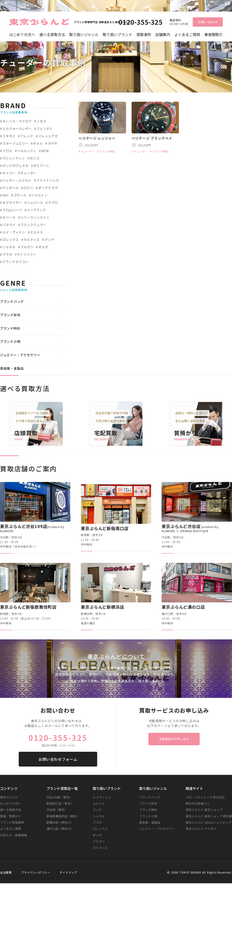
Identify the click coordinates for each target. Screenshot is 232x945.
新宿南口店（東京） (59, 803)
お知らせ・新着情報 (13, 835)
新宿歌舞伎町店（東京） (62, 816)
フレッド (26, 136)
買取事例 (143, 34)
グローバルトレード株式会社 (205, 797)
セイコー (9, 173)
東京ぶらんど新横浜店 (102, 607)
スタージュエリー (15, 143)
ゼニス (34, 158)
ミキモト (9, 136)
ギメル (38, 143)
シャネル (9, 247)
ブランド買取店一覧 (62, 788)
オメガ (43, 247)
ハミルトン (39, 195)
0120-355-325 (141, 22)
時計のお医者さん (198, 803)
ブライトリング (47, 180)
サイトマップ (68, 872)
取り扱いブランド (117, 34)
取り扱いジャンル (84, 34)
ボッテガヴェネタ (15, 165)
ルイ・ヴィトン (14, 232)
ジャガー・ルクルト (17, 180)
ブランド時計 (107, 151)
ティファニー (26, 254)
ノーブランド (36, 210)
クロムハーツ (12, 210)
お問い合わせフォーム (58, 759)
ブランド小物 (10, 341)
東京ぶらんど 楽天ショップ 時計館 (209, 816)
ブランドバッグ (12, 301)
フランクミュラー (33, 224)
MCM (44, 150)
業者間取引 (213, 34)
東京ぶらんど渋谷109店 (32, 528)
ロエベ (28, 187)
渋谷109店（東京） (59, 797)
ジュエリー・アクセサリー (20, 355)
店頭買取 (26, 433)
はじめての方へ (22, 34)
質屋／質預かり (10, 816)
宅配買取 (106, 433)
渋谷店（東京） (56, 810)
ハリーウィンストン (34, 217)
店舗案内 (162, 34)
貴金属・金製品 (12, 368)
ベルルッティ (26, 150)
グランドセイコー (15, 261)
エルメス (36, 232)
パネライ (9, 224)
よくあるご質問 (187, 34)
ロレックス (11, 239)
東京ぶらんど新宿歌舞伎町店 (28, 607)
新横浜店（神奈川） (59, 822)
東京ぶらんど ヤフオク (201, 829)
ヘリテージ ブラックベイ (152, 138)
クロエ (7, 150)
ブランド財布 (10, 315)
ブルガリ (26, 247)
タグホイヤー (12, 202)
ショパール (35, 202)
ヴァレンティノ (14, 158)
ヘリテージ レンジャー (96, 138)
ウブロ (53, 202)
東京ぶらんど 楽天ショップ (204, 810)
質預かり (185, 433)
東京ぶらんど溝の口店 (183, 607)
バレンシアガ (48, 136)
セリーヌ (9, 217)
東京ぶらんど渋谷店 (190, 528)
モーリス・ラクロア (17, 121)
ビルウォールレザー (17, 128)
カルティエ (31, 239)
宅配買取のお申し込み (174, 739)
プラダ (7, 254)
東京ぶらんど (9, 797)
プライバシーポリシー (35, 872)
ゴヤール (19, 195)
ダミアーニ (41, 165)
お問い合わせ (208, 22)
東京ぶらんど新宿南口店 (105, 528)
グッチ (49, 239)
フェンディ (44, 128)
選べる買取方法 (52, 34)
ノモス (41, 121)
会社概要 (6, 872)
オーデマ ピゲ (48, 187)
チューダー (87, 151)
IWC (6, 195)
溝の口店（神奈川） (59, 829)
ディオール (10, 187)
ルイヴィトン (102, 797)
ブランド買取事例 (12, 822)
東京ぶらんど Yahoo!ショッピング (208, 822)
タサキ (52, 143)
